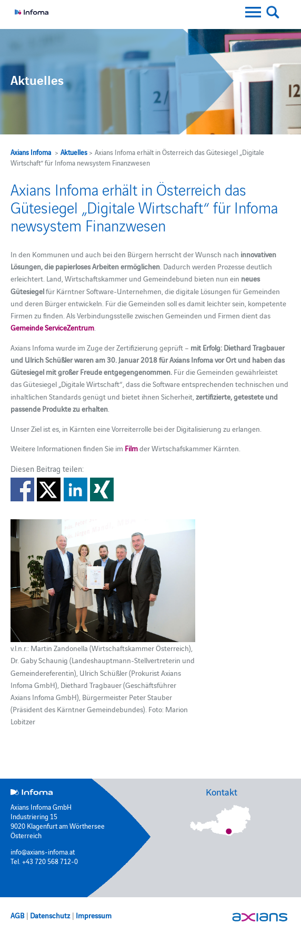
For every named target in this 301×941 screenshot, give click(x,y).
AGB (17, 915)
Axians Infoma (31, 152)
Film (131, 448)
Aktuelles (74, 152)
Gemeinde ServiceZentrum (52, 327)
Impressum (94, 915)
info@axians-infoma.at (43, 851)
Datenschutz (50, 915)
